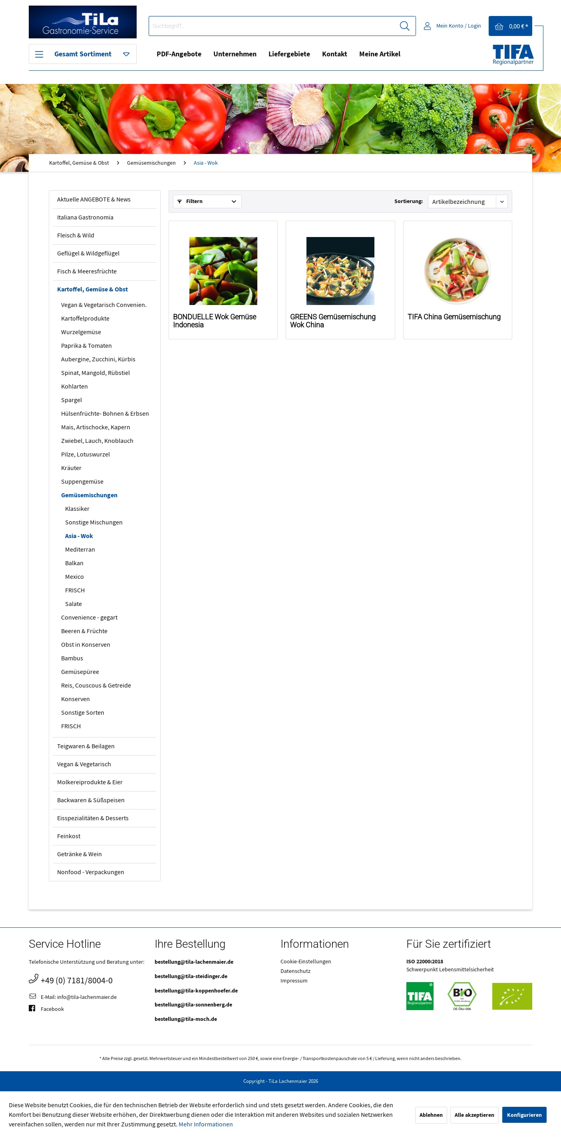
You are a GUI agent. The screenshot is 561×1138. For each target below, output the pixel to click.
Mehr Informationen (206, 1124)
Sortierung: (408, 201)
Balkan (74, 563)
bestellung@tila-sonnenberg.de (193, 1004)
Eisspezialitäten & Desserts (93, 818)
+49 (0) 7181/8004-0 (71, 979)
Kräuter (71, 468)
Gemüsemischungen (89, 495)
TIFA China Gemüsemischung (454, 317)
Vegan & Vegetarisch (84, 764)
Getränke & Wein (79, 854)
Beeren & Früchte (84, 631)
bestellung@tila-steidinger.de (191, 976)
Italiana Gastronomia (85, 217)
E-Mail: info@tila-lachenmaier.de (73, 997)
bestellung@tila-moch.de (186, 1019)
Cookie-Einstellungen (305, 962)
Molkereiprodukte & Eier (90, 782)
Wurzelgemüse (81, 332)
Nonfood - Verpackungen (90, 872)
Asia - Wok (79, 536)
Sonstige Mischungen (94, 522)
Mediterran (80, 549)
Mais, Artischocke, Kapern (95, 427)
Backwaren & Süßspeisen (91, 800)
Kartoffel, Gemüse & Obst (92, 289)
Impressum (294, 981)
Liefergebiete (289, 54)
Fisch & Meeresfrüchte (87, 271)
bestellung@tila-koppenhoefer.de (196, 990)
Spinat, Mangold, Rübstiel (95, 373)
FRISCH (75, 590)
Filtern (190, 201)
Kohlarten (74, 386)
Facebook (46, 1009)
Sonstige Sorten (82, 712)
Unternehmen (235, 54)
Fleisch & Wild (75, 235)
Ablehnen (431, 1115)
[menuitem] (282, 26)
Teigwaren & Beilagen (86, 746)
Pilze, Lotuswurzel (85, 454)
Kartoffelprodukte (85, 318)
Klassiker (77, 508)
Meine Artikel (379, 54)
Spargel (71, 400)
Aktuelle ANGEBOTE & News (94, 199)
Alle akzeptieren (474, 1115)
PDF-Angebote (179, 54)
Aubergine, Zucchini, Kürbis (98, 359)
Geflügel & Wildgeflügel (88, 253)
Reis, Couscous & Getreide (96, 685)
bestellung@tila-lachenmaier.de (194, 962)
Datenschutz (295, 971)
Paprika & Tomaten (86, 345)
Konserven (75, 699)
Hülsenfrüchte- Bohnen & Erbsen (105, 413)
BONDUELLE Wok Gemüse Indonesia (214, 321)
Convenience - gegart (89, 617)
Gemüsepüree (80, 672)
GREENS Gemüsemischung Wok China (333, 321)
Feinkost (68, 836)
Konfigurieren (524, 1115)
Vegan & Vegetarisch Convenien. (104, 305)
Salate (73, 604)
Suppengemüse (82, 481)
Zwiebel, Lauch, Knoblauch (97, 440)
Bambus (72, 658)
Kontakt (334, 54)
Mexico (74, 576)
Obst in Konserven (85, 644)
